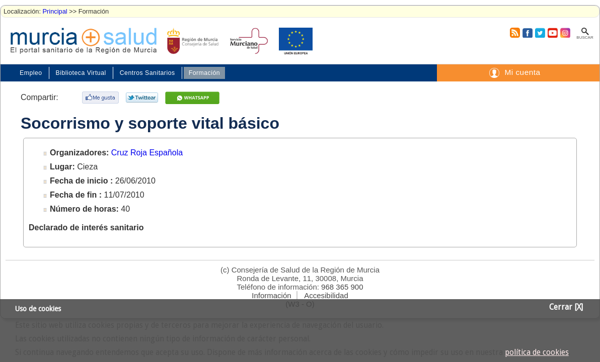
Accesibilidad (326, 295)
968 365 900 (342, 287)
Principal (55, 11)
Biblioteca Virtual (81, 72)
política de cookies (537, 352)
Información (271, 295)
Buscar (584, 37)
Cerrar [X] (566, 307)
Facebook (526, 33)
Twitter (540, 33)
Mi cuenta (522, 72)
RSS (514, 33)
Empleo (31, 72)
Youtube (552, 33)
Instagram (564, 33)
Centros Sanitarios (147, 72)
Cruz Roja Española (147, 152)
